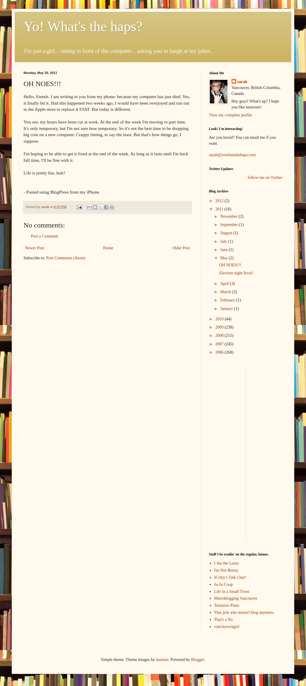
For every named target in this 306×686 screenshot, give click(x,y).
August (226, 233)
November (229, 216)
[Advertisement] (226, 453)
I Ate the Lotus (226, 563)
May (224, 258)
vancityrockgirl (227, 626)
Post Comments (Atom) (65, 258)
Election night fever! (236, 273)
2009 (220, 327)
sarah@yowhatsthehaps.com (232, 155)
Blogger (197, 659)
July (224, 241)
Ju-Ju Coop (223, 584)
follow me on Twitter (265, 177)
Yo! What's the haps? (83, 26)
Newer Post (34, 248)
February (228, 300)
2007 (220, 344)
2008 (220, 335)
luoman (162, 659)
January (227, 308)
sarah (45, 207)
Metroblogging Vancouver (235, 598)
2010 (220, 319)
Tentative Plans (227, 605)
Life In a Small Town (231, 591)
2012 (220, 201)
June (224, 250)
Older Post (181, 248)
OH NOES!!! (230, 265)
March (226, 292)
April (225, 283)
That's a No (223, 619)
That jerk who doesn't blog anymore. (244, 612)
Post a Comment (44, 236)
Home (108, 248)
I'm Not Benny (226, 570)
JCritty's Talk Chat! (230, 577)
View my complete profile (230, 115)
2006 (220, 352)
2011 (219, 209)
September (229, 224)
